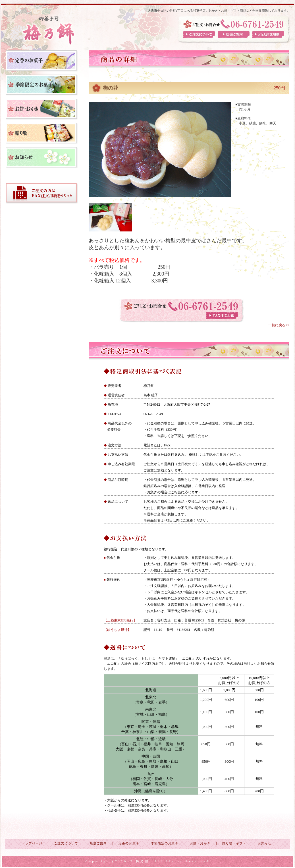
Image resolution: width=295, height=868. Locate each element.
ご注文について (66, 843)
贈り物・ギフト (234, 843)
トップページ (32, 843)
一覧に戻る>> (278, 325)
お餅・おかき (200, 843)
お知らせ (264, 843)
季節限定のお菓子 (164, 843)
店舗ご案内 (98, 843)
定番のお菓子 (129, 843)
